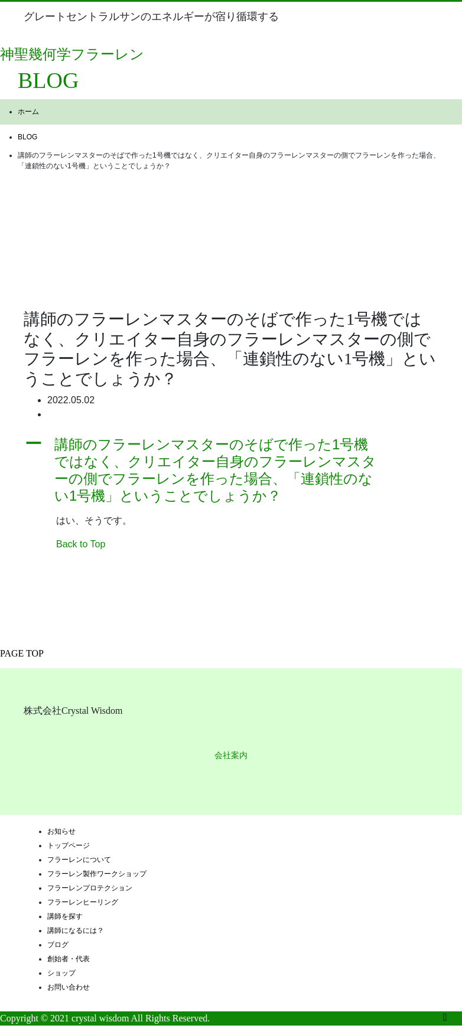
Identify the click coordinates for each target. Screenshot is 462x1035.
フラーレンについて (79, 860)
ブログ (58, 945)
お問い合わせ (68, 987)
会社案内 (231, 755)
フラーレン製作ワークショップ (97, 874)
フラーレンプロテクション (89, 888)
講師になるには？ (75, 930)
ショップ (61, 973)
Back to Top (80, 544)
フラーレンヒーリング (82, 902)
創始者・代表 (68, 959)
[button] (231, 470)
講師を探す (65, 916)
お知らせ (61, 831)
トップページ (68, 845)
